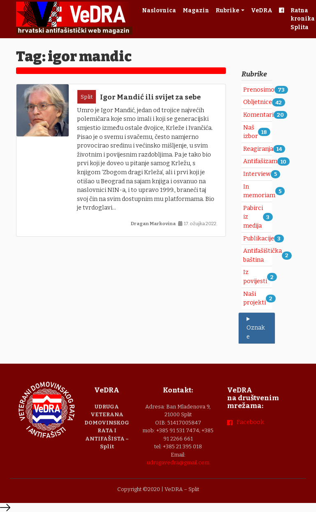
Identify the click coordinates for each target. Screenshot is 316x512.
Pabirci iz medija (253, 217)
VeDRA (261, 10)
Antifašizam (260, 161)
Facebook (250, 422)
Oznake (255, 332)
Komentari (258, 114)
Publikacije (258, 238)
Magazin (196, 10)
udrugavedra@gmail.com (178, 462)
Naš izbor (250, 132)
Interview (257, 174)
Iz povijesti (255, 277)
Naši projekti (254, 299)
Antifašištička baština (262, 255)
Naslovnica (159, 10)
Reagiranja (258, 148)
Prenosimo (258, 89)
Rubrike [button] (228, 10)
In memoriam (259, 191)
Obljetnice (257, 102)
